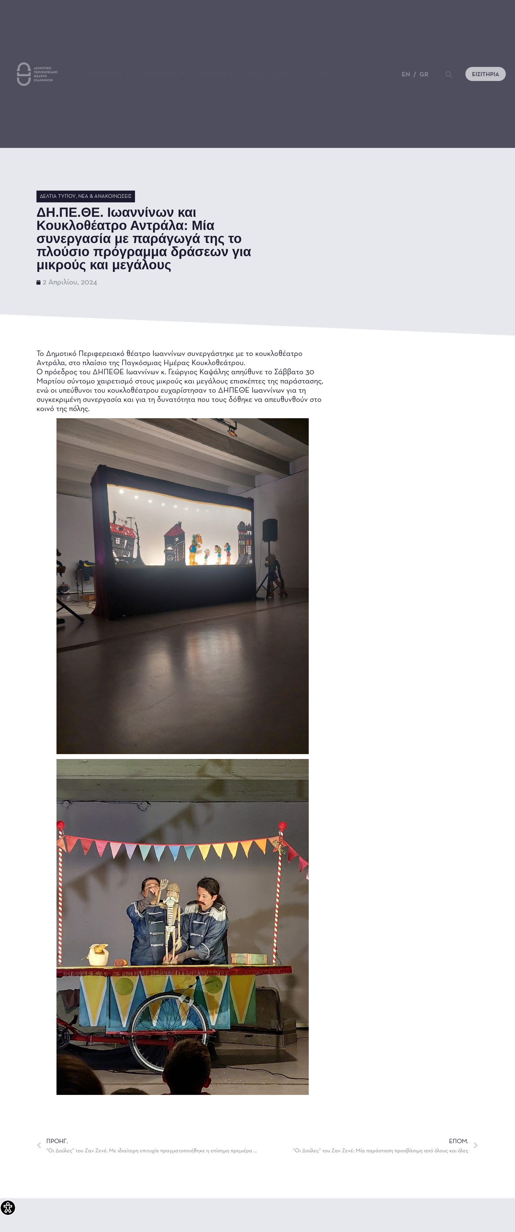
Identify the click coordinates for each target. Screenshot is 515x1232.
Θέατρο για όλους (274, 74)
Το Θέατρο (214, 74)
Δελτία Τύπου (58, 196)
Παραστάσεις (107, 74)
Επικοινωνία (333, 74)
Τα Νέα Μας (163, 74)
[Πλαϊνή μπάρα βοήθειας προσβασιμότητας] (8, 1208)
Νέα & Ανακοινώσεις (105, 196)
